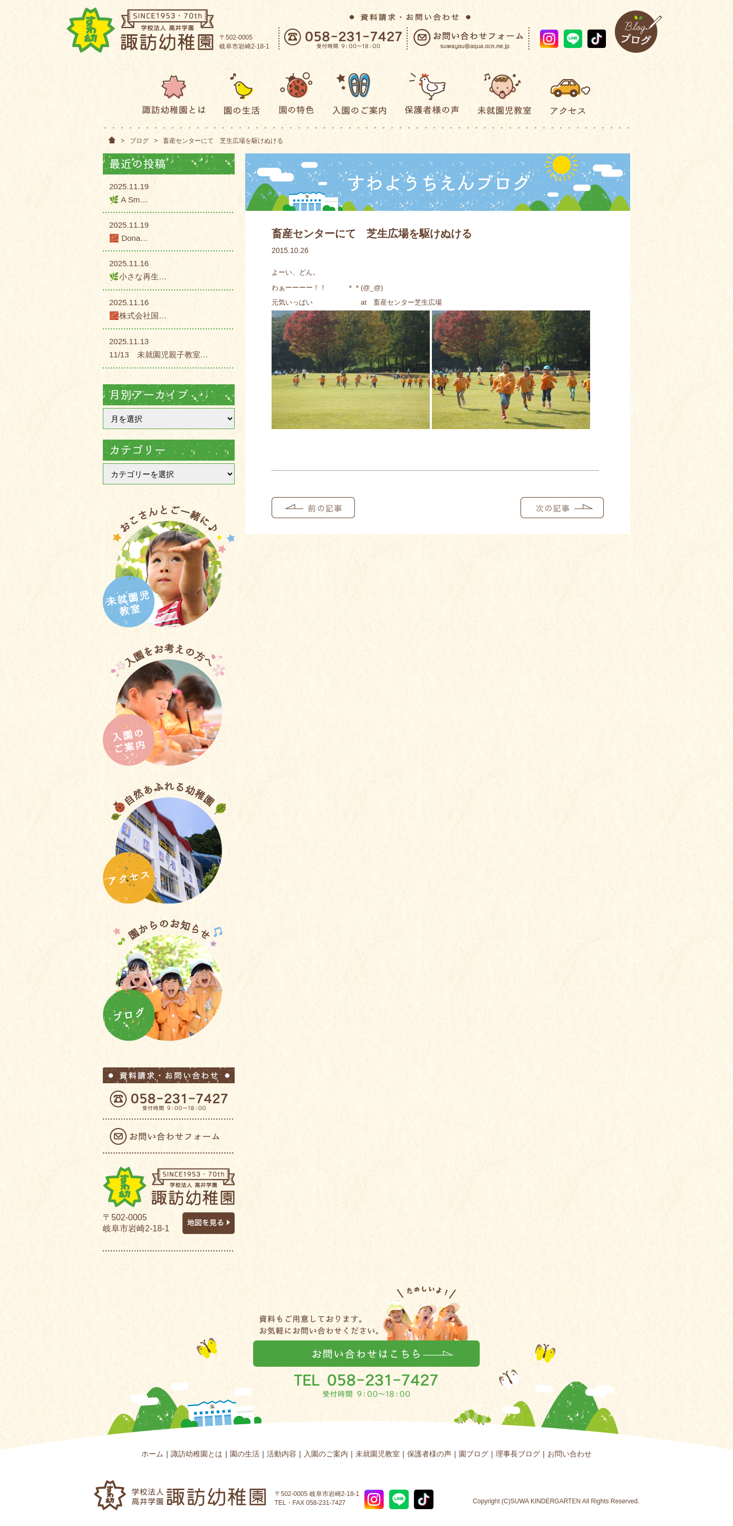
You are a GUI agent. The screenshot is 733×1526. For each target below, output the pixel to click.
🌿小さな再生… (138, 276)
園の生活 (244, 1454)
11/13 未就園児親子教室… (158, 354)
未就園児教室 (377, 1454)
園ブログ (473, 1454)
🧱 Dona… (128, 238)
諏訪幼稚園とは (197, 1454)
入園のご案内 (326, 1454)
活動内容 (281, 1454)
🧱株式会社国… (138, 315)
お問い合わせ (569, 1454)
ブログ (139, 140)
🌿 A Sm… (128, 199)
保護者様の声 (429, 1454)
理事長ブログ (518, 1454)
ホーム (152, 1454)
